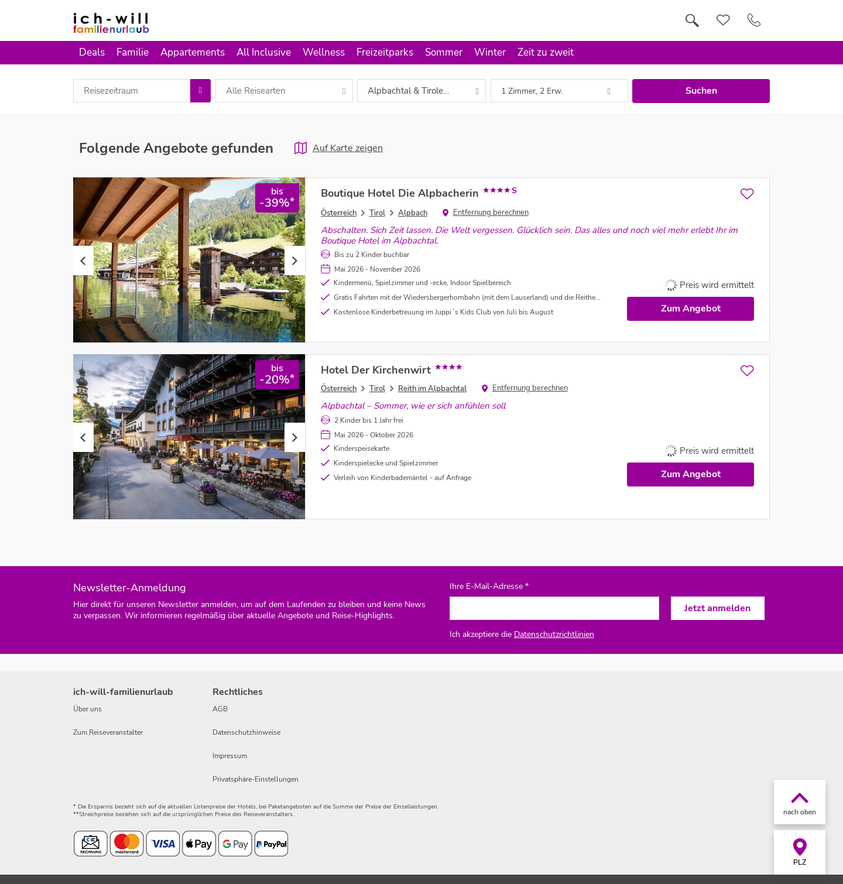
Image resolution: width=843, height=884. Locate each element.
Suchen (701, 90)
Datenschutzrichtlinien (554, 634)
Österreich (339, 213)
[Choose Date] (200, 90)
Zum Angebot (691, 308)
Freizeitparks (385, 52)
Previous (83, 260)
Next (295, 260)
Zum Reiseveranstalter (108, 732)
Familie (132, 52)
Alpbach (412, 213)
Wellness (324, 52)
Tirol (377, 213)
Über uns (87, 709)
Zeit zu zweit (546, 52)
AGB (220, 709)
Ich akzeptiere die (522, 634)
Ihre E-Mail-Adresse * (489, 587)
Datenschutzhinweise (246, 732)
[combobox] (131, 90)
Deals (92, 52)
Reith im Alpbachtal (432, 388)
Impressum (230, 755)
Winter (490, 52)
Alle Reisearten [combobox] (256, 91)
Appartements (192, 52)
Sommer (443, 52)
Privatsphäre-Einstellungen (256, 779)
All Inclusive (264, 52)
